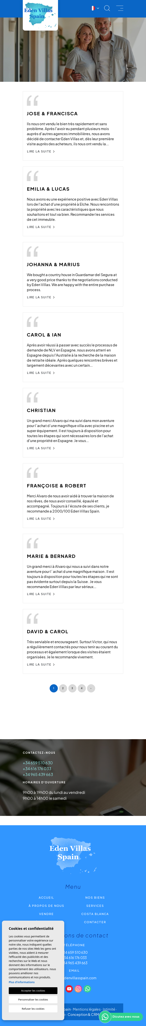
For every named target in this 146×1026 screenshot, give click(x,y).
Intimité (109, 1009)
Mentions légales (87, 1009)
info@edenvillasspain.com (74, 978)
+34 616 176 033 (37, 768)
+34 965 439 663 (38, 774)
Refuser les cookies (33, 1008)
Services (95, 905)
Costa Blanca (95, 914)
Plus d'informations (22, 982)
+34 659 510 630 (38, 762)
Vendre (46, 914)
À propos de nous (46, 905)
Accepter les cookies (33, 990)
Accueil (46, 897)
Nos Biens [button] (95, 897)
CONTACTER (95, 922)
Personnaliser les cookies (33, 999)
